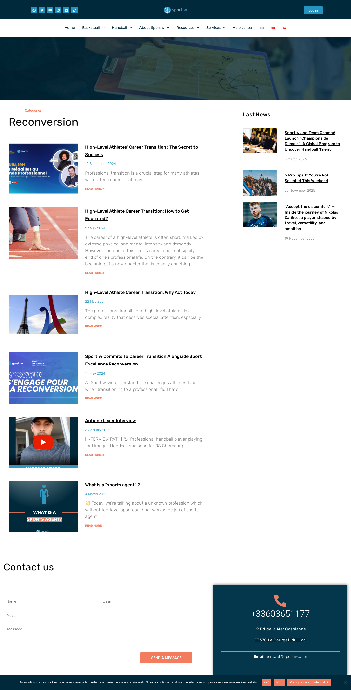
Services (215, 28)
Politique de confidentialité (309, 682)
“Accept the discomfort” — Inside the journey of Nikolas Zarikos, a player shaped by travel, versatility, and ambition (311, 217)
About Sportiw (154, 28)
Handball (122, 28)
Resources (187, 28)
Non (279, 682)
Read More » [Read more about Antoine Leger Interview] (94, 455)
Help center (243, 28)
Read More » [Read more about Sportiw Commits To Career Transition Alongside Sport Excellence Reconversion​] (94, 398)
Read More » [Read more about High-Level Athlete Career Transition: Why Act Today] (94, 334)
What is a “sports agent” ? (122, 484)
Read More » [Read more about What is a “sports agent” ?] (94, 526)
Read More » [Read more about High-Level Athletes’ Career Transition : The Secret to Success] (94, 188)
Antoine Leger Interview (119, 420)
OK (266, 682)
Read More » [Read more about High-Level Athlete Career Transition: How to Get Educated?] (94, 273)
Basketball (93, 28)
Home (70, 28)
